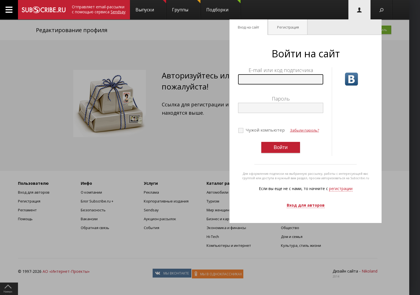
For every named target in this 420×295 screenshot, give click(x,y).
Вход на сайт (248, 27)
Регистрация (288, 27)
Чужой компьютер (265, 130)
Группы (186, 6)
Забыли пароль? (304, 130)
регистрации (341, 188)
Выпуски (150, 6)
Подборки (223, 6)
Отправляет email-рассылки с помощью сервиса (99, 9)
